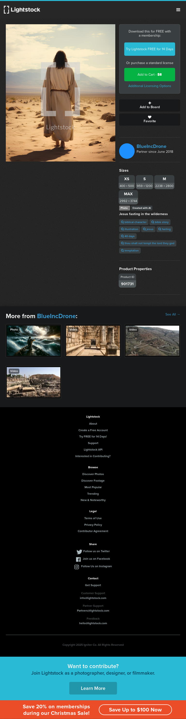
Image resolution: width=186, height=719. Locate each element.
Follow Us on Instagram (96, 566)
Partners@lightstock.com (93, 610)
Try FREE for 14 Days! (93, 436)
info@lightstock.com (93, 598)
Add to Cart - (150, 74)
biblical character (134, 222)
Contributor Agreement (93, 531)
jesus (148, 229)
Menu (178, 10)
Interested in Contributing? (93, 456)
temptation (130, 250)
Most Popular (93, 487)
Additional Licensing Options (149, 86)
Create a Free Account (93, 430)
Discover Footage (93, 480)
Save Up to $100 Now (135, 710)
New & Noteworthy (93, 500)
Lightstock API (93, 449)
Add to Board (149, 105)
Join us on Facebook (96, 559)
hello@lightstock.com (93, 623)
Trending (93, 494)
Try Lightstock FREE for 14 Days (149, 49)
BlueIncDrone (151, 146)
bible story (160, 222)
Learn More (93, 688)
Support (93, 443)
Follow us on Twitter (96, 551)
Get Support (93, 585)
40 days (128, 236)
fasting (164, 229)
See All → (172, 314)
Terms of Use (93, 518)
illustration (129, 229)
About (93, 423)
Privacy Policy (93, 525)
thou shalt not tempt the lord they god (147, 243)
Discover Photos (93, 474)
